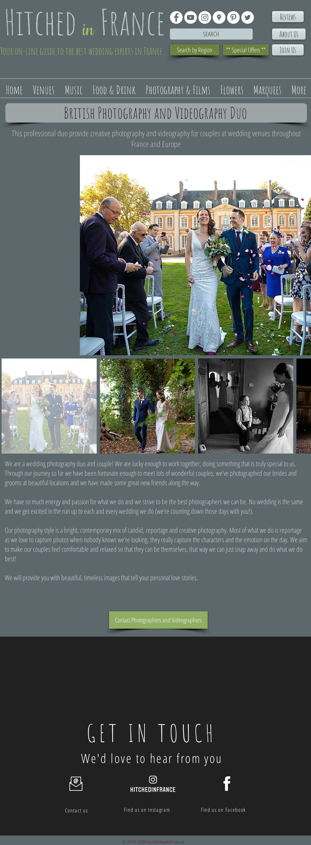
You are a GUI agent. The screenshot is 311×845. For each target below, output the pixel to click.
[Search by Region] (194, 49)
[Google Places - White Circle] (219, 17)
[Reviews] (288, 16)
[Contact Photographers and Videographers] (158, 620)
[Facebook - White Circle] (176, 17)
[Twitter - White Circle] (247, 17)
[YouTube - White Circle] (190, 17)
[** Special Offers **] (246, 49)
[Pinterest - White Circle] (233, 17)
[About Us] (289, 34)
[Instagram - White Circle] (204, 17)
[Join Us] (288, 49)
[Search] (211, 34)
